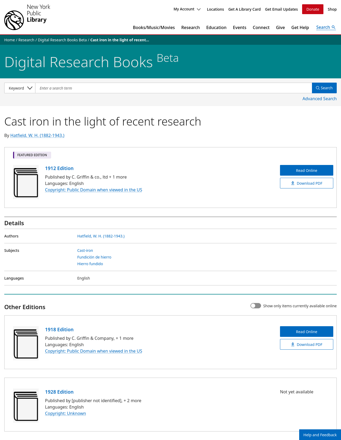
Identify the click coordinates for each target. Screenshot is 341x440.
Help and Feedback (320, 434)
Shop (332, 9)
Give (280, 27)
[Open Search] (326, 27)
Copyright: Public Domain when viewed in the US (93, 190)
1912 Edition (59, 168)
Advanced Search (320, 99)
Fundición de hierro (94, 257)
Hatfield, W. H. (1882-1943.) (37, 135)
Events (239, 27)
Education (216, 27)
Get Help (300, 27)
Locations (215, 9)
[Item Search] (173, 88)
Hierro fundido (90, 263)
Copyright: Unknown (65, 413)
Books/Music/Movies (154, 27)
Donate (312, 9)
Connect (261, 27)
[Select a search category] (19, 88)
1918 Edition (59, 329)
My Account (186, 8)
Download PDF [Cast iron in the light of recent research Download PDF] (306, 183)
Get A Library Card (244, 9)
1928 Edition (59, 392)
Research (190, 27)
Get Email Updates (281, 9)
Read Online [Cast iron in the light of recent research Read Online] (306, 170)
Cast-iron (85, 250)
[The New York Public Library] (27, 17)
